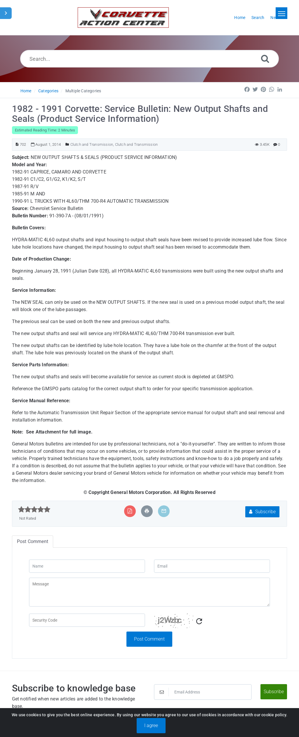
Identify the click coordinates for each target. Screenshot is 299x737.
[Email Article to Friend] (163, 511)
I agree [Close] (151, 725)
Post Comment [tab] (32, 541)
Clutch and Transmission (91, 144)
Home (26, 91)
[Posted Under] (67, 144)
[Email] (212, 566)
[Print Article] (147, 511)
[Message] (149, 592)
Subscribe (262, 511)
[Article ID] (17, 144)
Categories (48, 91)
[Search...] (149, 58)
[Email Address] (203, 692)
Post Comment (149, 639)
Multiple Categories (83, 91)
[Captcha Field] (87, 620)
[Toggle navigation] (281, 13)
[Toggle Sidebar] (6, 13)
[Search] (265, 58)
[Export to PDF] (130, 511)
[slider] (34, 509)
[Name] (87, 566)
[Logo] (123, 17)
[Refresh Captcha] (199, 621)
